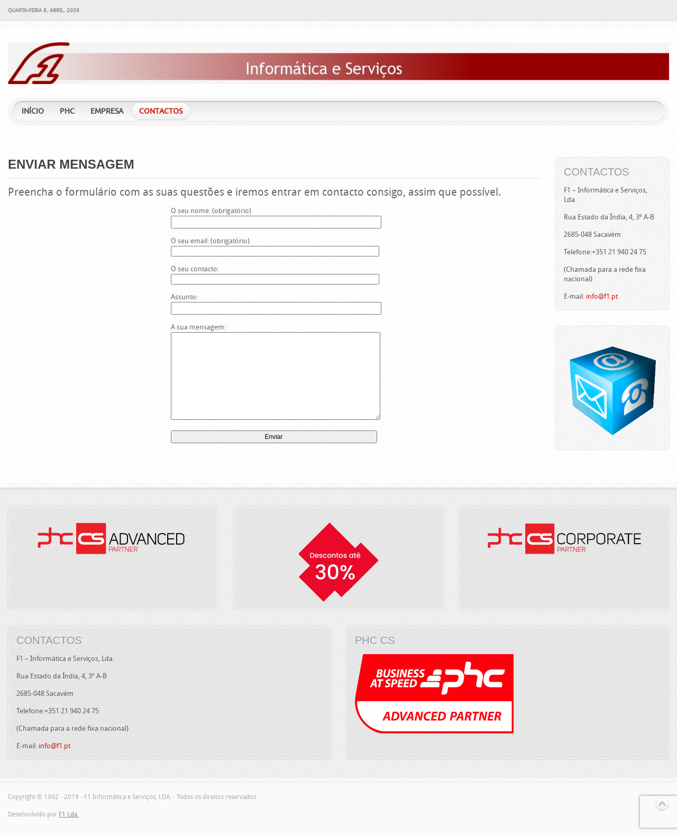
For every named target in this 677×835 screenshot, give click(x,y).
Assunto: (274, 302)
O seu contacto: (274, 273)
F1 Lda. (69, 814)
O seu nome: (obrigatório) (274, 216)
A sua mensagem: (274, 372)
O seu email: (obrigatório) (274, 245)
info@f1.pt (602, 296)
